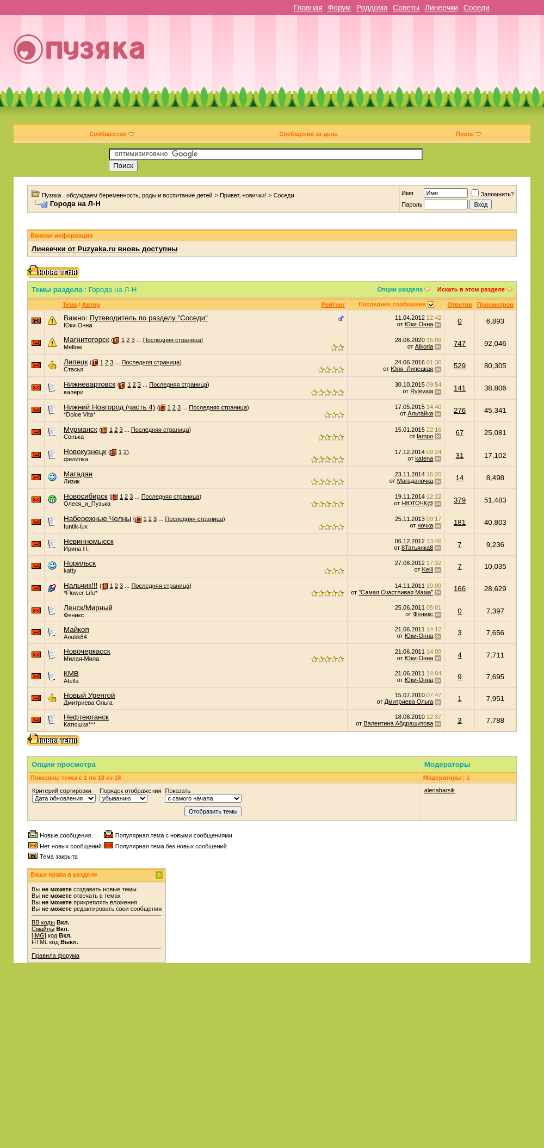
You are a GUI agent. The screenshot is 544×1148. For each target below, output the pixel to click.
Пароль (411, 204)
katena (424, 458)
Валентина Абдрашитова (398, 723)
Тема (70, 304)
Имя (407, 193)
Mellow (73, 347)
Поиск (468, 134)
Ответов (459, 304)
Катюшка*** (79, 724)
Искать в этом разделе (471, 289)
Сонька (74, 436)
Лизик (71, 481)
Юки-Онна (78, 325)
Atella (71, 681)
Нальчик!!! (80, 585)
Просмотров (495, 304)
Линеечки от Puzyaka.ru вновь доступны (105, 249)
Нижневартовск (89, 384)
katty (70, 570)
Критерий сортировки (61, 790)
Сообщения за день (308, 134)
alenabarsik (439, 790)
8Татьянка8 (417, 547)
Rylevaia (421, 391)
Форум (339, 7)
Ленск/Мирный (88, 608)
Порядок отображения (130, 790)
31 (460, 455)
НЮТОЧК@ (417, 503)
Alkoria (424, 346)
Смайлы (43, 929)
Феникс (74, 615)
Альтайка (420, 413)
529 (460, 366)
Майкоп (76, 629)
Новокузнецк (85, 452)
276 (460, 410)
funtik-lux (76, 526)
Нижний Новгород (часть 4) (109, 407)
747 (460, 343)
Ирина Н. (76, 548)
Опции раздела (400, 289)
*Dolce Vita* (80, 414)
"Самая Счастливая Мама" (395, 592)
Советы (406, 7)
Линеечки (441, 7)
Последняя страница (172, 340)
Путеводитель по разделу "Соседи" (148, 318)
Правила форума (55, 955)
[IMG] (39, 935)
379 (460, 500)
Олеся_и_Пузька (87, 503)
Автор (91, 304)
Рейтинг (333, 304)
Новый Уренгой (89, 695)
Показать (177, 790)
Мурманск (80, 429)
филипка (76, 459)
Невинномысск (89, 541)
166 (460, 589)
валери (74, 392)
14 (460, 478)
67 (460, 433)
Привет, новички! (243, 195)
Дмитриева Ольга (88, 702)
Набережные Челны (97, 518)
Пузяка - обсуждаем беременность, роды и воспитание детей (127, 195)
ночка (425, 525)
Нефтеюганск (86, 717)
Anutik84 (75, 637)
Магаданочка (415, 480)
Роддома (372, 7)
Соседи (476, 7)
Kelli (428, 569)
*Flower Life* (80, 592)
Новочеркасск (87, 651)
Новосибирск (85, 496)
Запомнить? (493, 194)
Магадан (78, 474)
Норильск (80, 563)
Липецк (76, 362)
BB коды (43, 922)
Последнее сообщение (392, 304)
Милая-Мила (81, 658)
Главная (307, 7)
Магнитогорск (86, 340)
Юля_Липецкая (412, 368)
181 (460, 522)
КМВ (71, 673)
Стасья (73, 369)
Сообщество (111, 134)
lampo (425, 436)
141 (460, 388)
